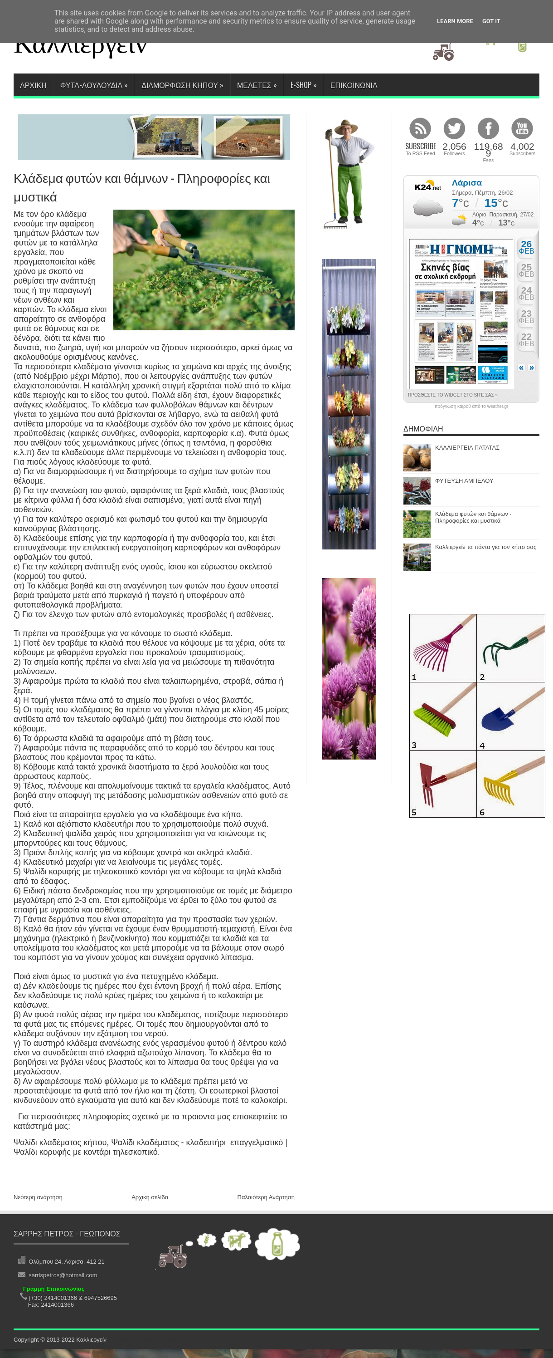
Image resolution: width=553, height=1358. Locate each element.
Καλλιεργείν (80, 44)
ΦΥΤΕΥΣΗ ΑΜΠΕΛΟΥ (464, 480)
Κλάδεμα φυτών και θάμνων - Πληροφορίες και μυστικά (473, 517)
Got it (491, 21)
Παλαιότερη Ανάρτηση (266, 1197)
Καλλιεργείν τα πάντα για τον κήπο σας (485, 547)
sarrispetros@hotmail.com (61, 1275)
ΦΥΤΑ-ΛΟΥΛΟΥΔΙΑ (94, 84)
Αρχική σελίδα (149, 1197)
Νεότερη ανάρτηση (38, 1197)
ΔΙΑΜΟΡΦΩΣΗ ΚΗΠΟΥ (182, 84)
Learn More (455, 21)
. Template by (143, 1340)
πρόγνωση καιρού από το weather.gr (472, 406)
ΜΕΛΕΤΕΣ (257, 84)
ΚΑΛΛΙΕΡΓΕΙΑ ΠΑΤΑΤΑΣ (467, 447)
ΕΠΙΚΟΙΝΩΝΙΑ (354, 84)
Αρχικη (33, 84)
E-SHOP (304, 84)
